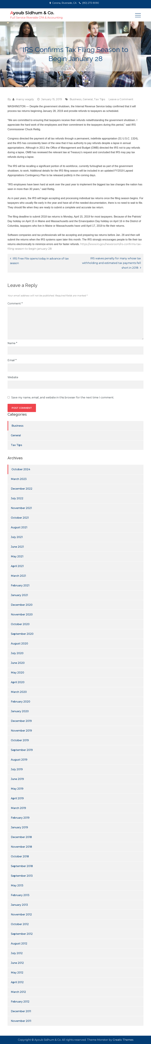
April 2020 (17, 682)
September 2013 (22, 875)
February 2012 (20, 1001)
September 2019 (22, 750)
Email (12, 360)
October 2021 (20, 517)
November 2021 (21, 508)
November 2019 (21, 730)
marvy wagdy (25, 99)
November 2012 (21, 914)
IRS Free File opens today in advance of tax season (39, 261)
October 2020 (20, 624)
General (88, 99)
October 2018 (20, 856)
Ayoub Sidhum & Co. (32, 12)
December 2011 (21, 1011)
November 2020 (22, 614)
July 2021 (17, 537)
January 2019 (19, 827)
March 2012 (18, 991)
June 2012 (17, 962)
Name (12, 343)
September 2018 (22, 866)
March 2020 (19, 691)
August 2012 (19, 943)
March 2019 (18, 808)
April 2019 (17, 798)
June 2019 (17, 779)
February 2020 (20, 701)
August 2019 (19, 759)
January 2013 (19, 904)
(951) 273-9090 (90, 2)
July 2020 (17, 653)
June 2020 (18, 662)
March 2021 (18, 575)
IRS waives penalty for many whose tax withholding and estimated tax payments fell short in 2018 (111, 263)
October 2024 (20, 469)
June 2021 (17, 546)
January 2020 (20, 711)
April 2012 (17, 982)
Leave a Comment (120, 99)
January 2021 (19, 595)
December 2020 (21, 604)
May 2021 (17, 556)
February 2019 (20, 817)
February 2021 (20, 585)
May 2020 (17, 672)
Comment (15, 303)
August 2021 (19, 527)
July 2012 (17, 953)
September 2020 (22, 633)
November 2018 (21, 846)
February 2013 (20, 895)
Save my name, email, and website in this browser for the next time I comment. (62, 397)
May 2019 (17, 788)
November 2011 (21, 1021)
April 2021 (17, 566)
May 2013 (17, 885)
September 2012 (22, 933)
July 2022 (17, 498)
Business (76, 99)
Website (13, 377)
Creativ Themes (123, 1039)
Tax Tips (99, 99)
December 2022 (21, 488)
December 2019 (21, 721)
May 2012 (17, 972)
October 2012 (20, 924)
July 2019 (17, 769)
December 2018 (21, 837)
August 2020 (19, 643)
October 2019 (20, 740)
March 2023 (19, 479)
